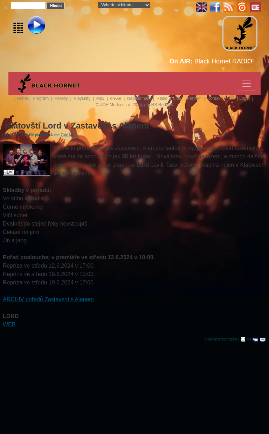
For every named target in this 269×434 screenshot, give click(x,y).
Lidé (177, 98)
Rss (231, 98)
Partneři (195, 98)
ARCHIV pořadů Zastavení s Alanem (48, 299)
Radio (163, 98)
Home (22, 98)
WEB (9, 325)
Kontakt (215, 98)
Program (41, 98)
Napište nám (139, 98)
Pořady (62, 98)
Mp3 (101, 98)
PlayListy (82, 98)
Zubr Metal (69, 135)
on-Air (116, 98)
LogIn (245, 98)
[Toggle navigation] (246, 84)
